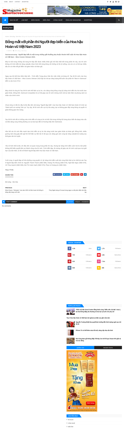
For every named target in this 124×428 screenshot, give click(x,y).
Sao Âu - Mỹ (89, 235)
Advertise (25, 1)
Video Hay (89, 253)
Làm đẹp (88, 232)
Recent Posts (112, 143)
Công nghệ (89, 218)
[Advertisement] (103, 79)
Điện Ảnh (46, 20)
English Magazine (73, 20)
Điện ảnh (89, 222)
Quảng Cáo (94, 143)
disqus (68, 205)
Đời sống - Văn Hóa (15, 36)
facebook (76, 205)
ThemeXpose (12, 425)
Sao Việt (88, 242)
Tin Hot (88, 249)
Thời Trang (89, 246)
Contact (17, 1)
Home (6, 1)
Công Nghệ (58, 20)
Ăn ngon (89, 215)
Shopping (88, 20)
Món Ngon (35, 20)
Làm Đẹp (24, 20)
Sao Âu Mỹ (14, 20)
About (11, 1)
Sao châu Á (89, 239)
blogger (61, 205)
